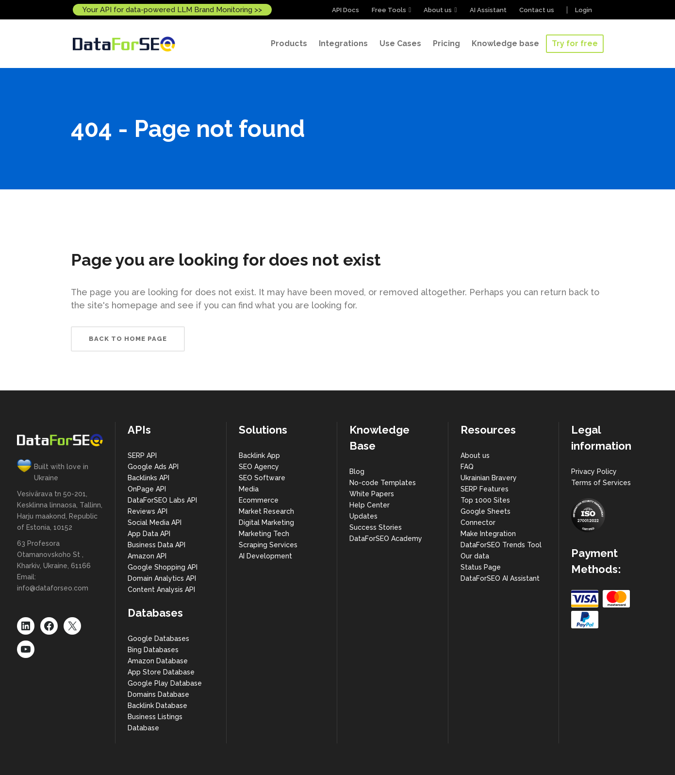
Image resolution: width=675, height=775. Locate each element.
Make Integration (488, 534)
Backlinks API (148, 478)
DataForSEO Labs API (162, 500)
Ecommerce (259, 500)
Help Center (369, 505)
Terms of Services (601, 483)
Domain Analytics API (162, 578)
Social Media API (154, 522)
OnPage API (147, 489)
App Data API (149, 534)
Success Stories (375, 527)
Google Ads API (153, 467)
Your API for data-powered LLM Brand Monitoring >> (172, 9)
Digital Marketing (266, 522)
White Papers (371, 494)
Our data (475, 556)
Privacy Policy (594, 471)
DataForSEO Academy (385, 538)
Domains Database (158, 694)
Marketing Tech (264, 534)
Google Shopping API (163, 567)
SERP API (142, 455)
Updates (363, 516)
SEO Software (262, 478)
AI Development (265, 556)
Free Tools (389, 10)
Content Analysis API (161, 589)
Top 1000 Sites (485, 500)
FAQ (467, 467)
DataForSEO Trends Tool (501, 545)
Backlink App (259, 455)
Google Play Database (165, 683)
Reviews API (147, 511)
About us (438, 10)
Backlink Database (157, 705)
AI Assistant (488, 10)
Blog (356, 471)
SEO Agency (259, 467)
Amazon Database (158, 661)
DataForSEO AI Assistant (500, 578)
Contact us (536, 10)
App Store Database (161, 672)
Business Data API (156, 545)
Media (249, 489)
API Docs (345, 10)
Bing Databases (153, 650)
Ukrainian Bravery (489, 478)
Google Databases (158, 638)
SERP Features (485, 489)
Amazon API (147, 556)
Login (583, 10)
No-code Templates (382, 483)
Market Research (266, 511)
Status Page (481, 567)
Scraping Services (268, 545)
